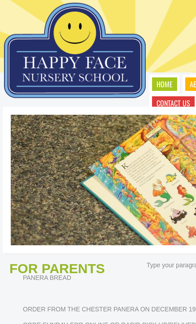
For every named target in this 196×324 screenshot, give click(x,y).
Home (165, 84)
